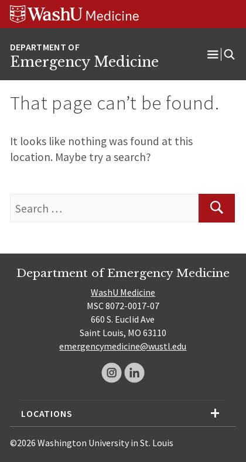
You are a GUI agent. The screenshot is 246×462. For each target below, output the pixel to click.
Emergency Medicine (84, 62)
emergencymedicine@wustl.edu (122, 346)
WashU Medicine (123, 292)
